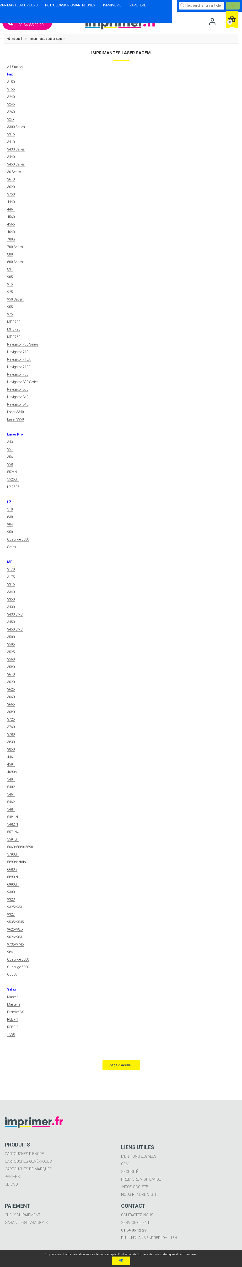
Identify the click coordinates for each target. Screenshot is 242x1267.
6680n (12, 869)
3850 (11, 749)
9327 (11, 914)
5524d (12, 472)
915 (10, 284)
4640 (11, 232)
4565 (11, 224)
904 (10, 524)
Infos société (134, 1187)
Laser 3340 (15, 412)
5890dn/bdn (16, 862)
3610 (11, 179)
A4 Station (15, 67)
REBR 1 (12, 1019)
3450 (11, 622)
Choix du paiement (22, 1215)
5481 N (12, 817)
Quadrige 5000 (18, 539)
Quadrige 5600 (18, 959)
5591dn (13, 839)
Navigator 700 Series (22, 344)
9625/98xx (15, 929)
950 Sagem (15, 299)
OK (121, 1260)
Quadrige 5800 (18, 967)
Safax (11, 547)
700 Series (15, 247)
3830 (11, 742)
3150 (11, 82)
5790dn (13, 854)
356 (10, 457)
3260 (11, 112)
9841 (11, 952)
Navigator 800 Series (22, 382)
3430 (11, 607)
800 (10, 254)
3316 (11, 134)
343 (10, 442)
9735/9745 (15, 944)
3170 (11, 569)
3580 (11, 667)
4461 (11, 209)
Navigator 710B (19, 367)
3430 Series (16, 149)
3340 (11, 592)
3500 (11, 637)
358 (10, 464)
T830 (11, 1034)
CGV (125, 1164)
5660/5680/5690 (20, 847)
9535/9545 (15, 922)
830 (10, 517)
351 (10, 449)
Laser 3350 (15, 419)
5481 (11, 809)
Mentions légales (138, 1156)
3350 (11, 599)
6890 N (12, 877)
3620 (11, 187)
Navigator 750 (17, 374)
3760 (11, 727)
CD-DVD (11, 1184)
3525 (11, 652)
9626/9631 (15, 937)
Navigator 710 (17, 352)
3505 (11, 644)
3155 (11, 89)
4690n (12, 772)
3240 (11, 97)
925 (10, 292)
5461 (11, 794)
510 (10, 509)
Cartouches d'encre (24, 1154)
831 (10, 269)
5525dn (13, 479)
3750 (11, 194)
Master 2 (13, 1004)
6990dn (13, 884)
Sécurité (129, 1171)
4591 (11, 764)
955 (10, 307)
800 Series (15, 262)
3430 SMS (15, 614)
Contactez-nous (137, 1215)
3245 (11, 104)
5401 (11, 779)
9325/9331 (15, 907)
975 (10, 314)
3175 (11, 577)
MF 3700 (13, 322)
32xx (10, 119)
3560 (11, 659)
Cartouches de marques (28, 1169)
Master (12, 997)
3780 (11, 734)
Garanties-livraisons (26, 1222)
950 (10, 532)
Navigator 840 (17, 397)
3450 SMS (15, 629)
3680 (11, 712)
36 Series (14, 172)
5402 (11, 787)
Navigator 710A (19, 359)
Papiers (12, 1176)
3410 (11, 142)
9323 (11, 899)
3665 (11, 704)
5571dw (13, 832)
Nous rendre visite (140, 1194)
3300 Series (16, 127)
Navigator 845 (17, 404)
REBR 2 (12, 1027)
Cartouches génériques (28, 1161)
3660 (11, 697)
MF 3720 (13, 329)
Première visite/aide (141, 1179)
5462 (11, 802)
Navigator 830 (17, 389)
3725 (11, 719)
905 (10, 277)
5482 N (12, 824)
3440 (11, 157)
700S (11, 239)
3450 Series (16, 164)
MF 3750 (13, 337)
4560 (11, 217)
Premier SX (15, 1012)
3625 (11, 689)
